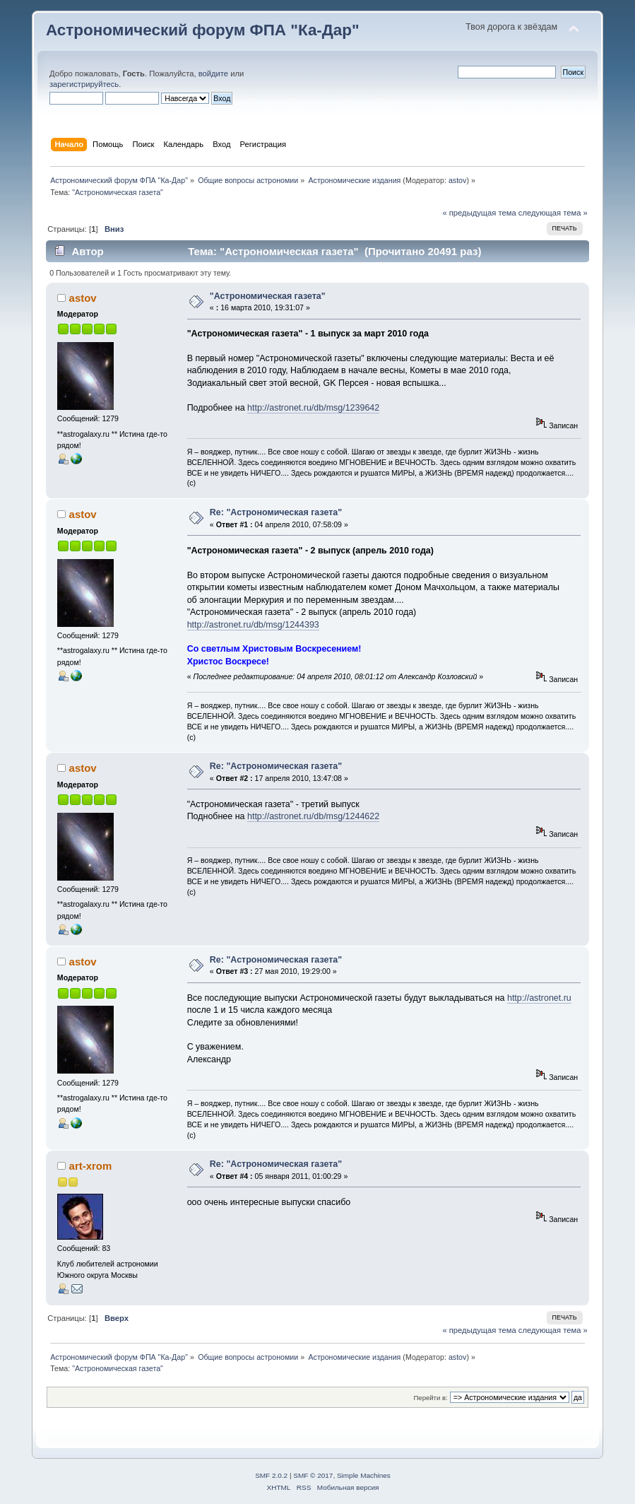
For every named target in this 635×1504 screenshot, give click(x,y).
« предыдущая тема (479, 212)
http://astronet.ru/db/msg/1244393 (253, 625)
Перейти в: (431, 1398)
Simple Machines (364, 1475)
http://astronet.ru (539, 998)
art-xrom (90, 1166)
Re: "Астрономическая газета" (276, 512)
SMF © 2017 (313, 1475)
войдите (213, 73)
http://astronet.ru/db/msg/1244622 (313, 816)
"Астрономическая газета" (268, 296)
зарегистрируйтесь (84, 84)
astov (457, 180)
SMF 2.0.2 (271, 1475)
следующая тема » (553, 212)
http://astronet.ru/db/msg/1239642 (313, 408)
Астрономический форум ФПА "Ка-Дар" (203, 30)
